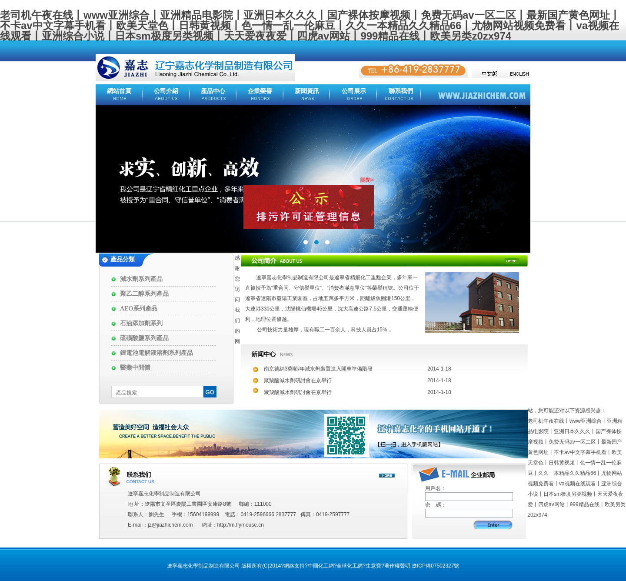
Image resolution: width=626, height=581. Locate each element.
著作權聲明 (397, 566)
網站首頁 (119, 91)
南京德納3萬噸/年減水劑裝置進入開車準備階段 (318, 369)
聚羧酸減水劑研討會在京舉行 (298, 380)
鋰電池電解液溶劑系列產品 (156, 353)
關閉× (365, 178)
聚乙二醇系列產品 (144, 293)
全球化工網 (349, 566)
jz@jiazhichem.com (170, 525)
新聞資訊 (307, 91)
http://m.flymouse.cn (240, 525)
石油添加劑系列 (141, 323)
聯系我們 (401, 91)
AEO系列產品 (138, 308)
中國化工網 (321, 566)
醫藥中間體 (135, 367)
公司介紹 (166, 91)
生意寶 (373, 566)
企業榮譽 (260, 91)
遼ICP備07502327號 (435, 566)
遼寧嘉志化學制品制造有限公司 (292, 277)
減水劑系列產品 (141, 279)
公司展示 (354, 91)
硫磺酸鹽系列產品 (144, 338)
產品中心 (213, 91)
